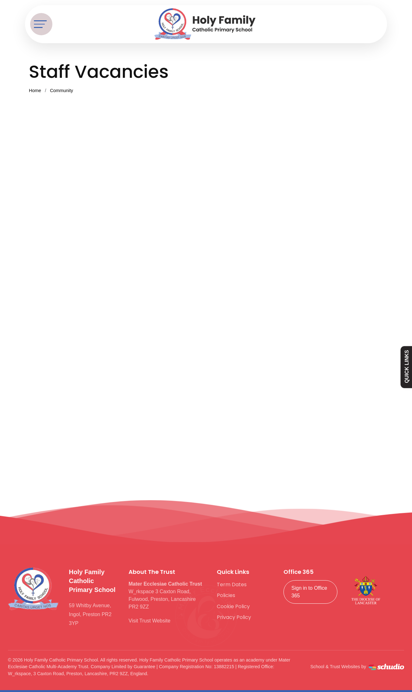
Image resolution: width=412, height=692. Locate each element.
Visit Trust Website (149, 620)
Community (61, 90)
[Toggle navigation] (41, 24)
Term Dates (232, 584)
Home (35, 90)
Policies (226, 595)
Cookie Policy (233, 606)
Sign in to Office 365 (309, 591)
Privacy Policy (234, 617)
